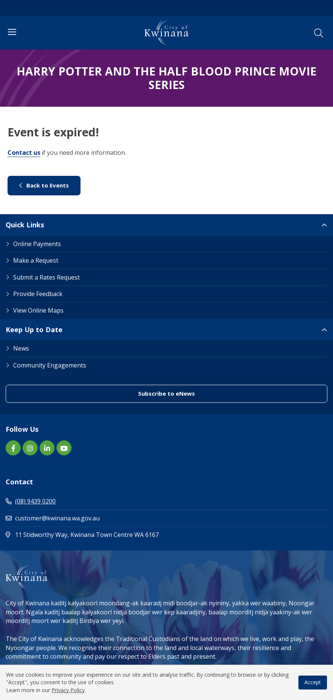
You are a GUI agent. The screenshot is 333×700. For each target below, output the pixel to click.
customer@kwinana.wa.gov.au (53, 518)
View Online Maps (38, 310)
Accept (312, 682)
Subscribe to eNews (166, 393)
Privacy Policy (68, 690)
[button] (318, 33)
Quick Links (25, 224)
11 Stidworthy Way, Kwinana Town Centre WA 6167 (114, 534)
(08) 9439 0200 (31, 501)
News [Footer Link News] (21, 348)
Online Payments (37, 244)
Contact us (24, 152)
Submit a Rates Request (46, 277)
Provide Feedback (37, 294)
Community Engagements (49, 365)
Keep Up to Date (34, 329)
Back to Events (44, 185)
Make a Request (35, 260)
